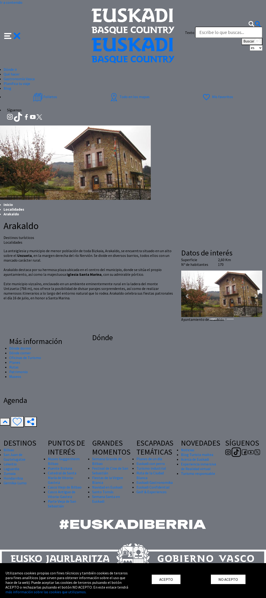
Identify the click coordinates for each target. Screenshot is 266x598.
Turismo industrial (151, 468)
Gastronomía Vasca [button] (19, 78)
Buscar (252, 41)
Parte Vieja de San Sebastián (62, 503)
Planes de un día (149, 458)
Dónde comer (20, 353)
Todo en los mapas (129, 96)
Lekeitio (10, 464)
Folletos (45, 96)
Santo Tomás (103, 491)
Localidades (14, 209)
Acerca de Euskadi (195, 459)
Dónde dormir (20, 348)
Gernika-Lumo (15, 483)
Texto (189, 32)
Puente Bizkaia (60, 468)
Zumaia (10, 473)
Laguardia (11, 468)
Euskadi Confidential (153, 487)
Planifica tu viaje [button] (17, 83)
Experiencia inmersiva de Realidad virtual (198, 466)
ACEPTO (166, 579)
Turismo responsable (198, 473)
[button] (12, 35)
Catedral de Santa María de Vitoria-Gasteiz (62, 478)
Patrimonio (18, 371)
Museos (15, 376)
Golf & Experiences (151, 491)
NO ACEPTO (228, 579)
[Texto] (228, 32)
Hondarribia (13, 478)
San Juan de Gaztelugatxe (14, 457)
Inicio (8, 204)
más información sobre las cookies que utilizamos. (45, 592)
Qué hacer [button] (12, 74)
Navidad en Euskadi (107, 487)
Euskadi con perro (150, 463)
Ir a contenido (11, 2)
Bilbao (9, 449)
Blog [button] (7, 88)
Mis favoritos (217, 96)
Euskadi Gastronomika (154, 482)
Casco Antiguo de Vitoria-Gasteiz (61, 494)
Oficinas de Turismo (25, 357)
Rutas (14, 367)
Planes (14, 362)
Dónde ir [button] (10, 69)
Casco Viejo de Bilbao (65, 487)
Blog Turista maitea (197, 454)
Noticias (187, 449)
